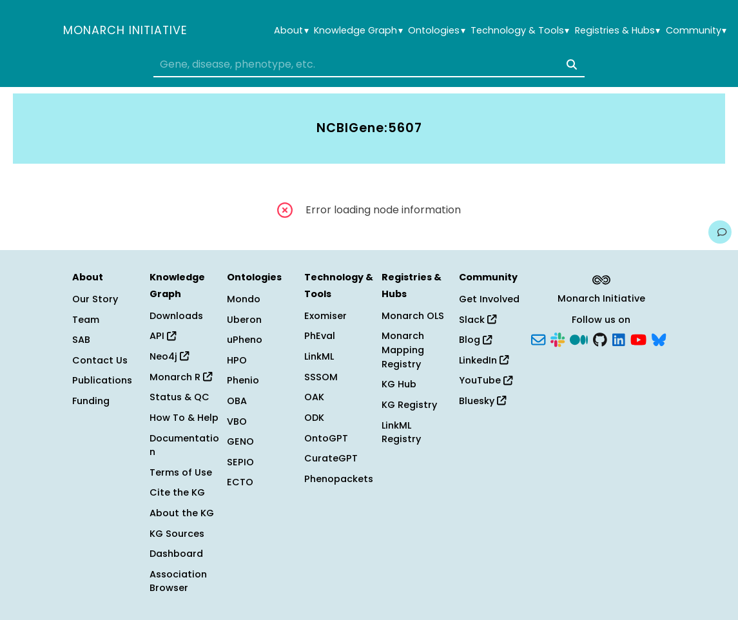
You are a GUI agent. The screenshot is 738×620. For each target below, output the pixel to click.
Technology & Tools (520, 30)
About (291, 30)
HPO (237, 360)
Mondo (243, 299)
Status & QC (179, 397)
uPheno (244, 339)
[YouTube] (638, 339)
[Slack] (557, 339)
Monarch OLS (413, 315)
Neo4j (169, 356)
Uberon (244, 319)
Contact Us (100, 360)
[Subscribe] (538, 339)
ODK (314, 417)
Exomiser (325, 315)
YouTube (485, 380)
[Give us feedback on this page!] (720, 232)
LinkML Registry (401, 432)
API (163, 335)
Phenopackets (338, 478)
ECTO (240, 482)
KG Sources (177, 533)
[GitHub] (600, 339)
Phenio (243, 380)
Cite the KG (177, 492)
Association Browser (178, 581)
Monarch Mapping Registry (403, 349)
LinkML (319, 356)
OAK (314, 397)
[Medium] (579, 339)
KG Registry (409, 404)
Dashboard (176, 553)
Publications (102, 380)
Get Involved (489, 299)
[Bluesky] (659, 339)
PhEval (319, 335)
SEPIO (240, 462)
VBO (237, 421)
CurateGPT (331, 458)
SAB (81, 339)
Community (696, 30)
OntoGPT (326, 438)
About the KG (182, 513)
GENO (240, 441)
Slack (477, 319)
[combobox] (369, 64)
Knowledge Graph (358, 30)
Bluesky (482, 400)
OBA (237, 400)
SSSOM (321, 377)
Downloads (176, 315)
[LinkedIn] (618, 339)
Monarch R (181, 377)
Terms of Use (181, 472)
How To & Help (184, 417)
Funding (91, 400)
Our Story (95, 299)
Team (85, 319)
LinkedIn (484, 360)
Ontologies (436, 30)
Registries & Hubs (617, 30)
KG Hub (399, 384)
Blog (475, 339)
